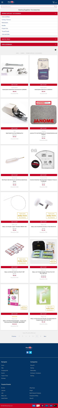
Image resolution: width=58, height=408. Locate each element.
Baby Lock (3, 395)
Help (2, 368)
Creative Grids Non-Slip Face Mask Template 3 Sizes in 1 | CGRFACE (43, 180)
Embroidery (33, 370)
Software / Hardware (35, 373)
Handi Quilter (4, 398)
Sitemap (3, 378)
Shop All (32, 365)
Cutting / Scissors (6, 19)
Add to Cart (14, 84)
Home (2, 365)
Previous (13, 336)
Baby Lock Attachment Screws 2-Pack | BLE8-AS (43, 226)
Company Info (4, 370)
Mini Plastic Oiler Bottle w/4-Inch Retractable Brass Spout (14, 180)
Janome (3, 390)
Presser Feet (5, 28)
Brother (3, 388)
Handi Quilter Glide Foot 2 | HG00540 (43, 89)
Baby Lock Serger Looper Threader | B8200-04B (14, 226)
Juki (2, 393)
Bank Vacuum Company (35, 393)
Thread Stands (5, 31)
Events (3, 373)
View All (31, 398)
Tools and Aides (6, 34)
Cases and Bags (6, 16)
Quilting (32, 375)
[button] (55, 50)
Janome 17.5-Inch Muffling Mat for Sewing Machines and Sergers (43, 133)
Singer (31, 390)
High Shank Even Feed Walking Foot (14, 133)
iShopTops (32, 388)
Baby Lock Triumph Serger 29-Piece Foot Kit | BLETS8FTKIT (43, 272)
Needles (4, 25)
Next (46, 336)
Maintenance (5, 22)
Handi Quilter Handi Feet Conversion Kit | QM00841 (14, 89)
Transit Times (4, 375)
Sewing (32, 368)
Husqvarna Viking (34, 395)
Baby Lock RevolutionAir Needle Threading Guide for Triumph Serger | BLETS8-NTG (43, 319)
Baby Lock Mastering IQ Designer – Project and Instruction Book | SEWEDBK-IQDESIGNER (14, 321)
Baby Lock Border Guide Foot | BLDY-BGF (15, 272)
